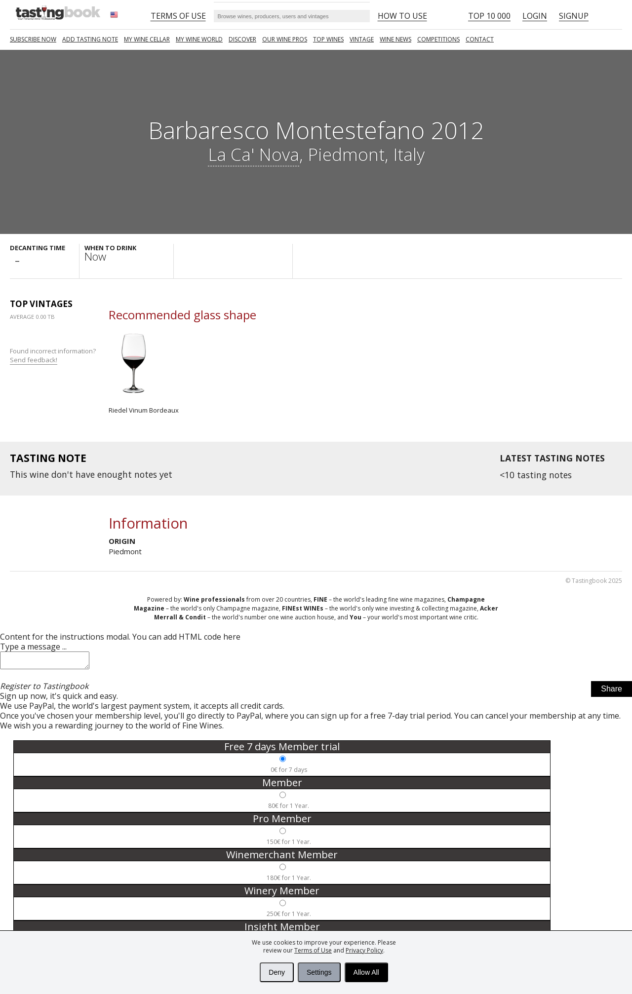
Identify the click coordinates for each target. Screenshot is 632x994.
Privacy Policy (364, 950)
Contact (480, 39)
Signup (574, 15)
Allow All (366, 972)
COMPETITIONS (438, 39)
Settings (319, 972)
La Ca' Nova (253, 154)
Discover (242, 39)
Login (534, 15)
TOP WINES (328, 39)
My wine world (199, 39)
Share (611, 692)
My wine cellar (147, 39)
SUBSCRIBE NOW (33, 39)
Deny (277, 972)
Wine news (395, 39)
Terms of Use (313, 950)
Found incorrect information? (53, 355)
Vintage (362, 39)
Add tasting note (90, 39)
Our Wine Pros (284, 39)
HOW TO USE (402, 15)
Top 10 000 (489, 15)
